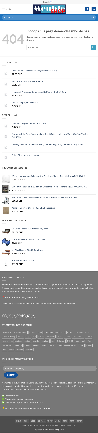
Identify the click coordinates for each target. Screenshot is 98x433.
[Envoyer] (92, 17)
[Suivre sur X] (18, 316)
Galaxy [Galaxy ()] (41, 337)
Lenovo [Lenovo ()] (5, 341)
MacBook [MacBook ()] (27, 341)
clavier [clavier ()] (20, 337)
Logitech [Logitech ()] (18, 341)
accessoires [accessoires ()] (7, 332)
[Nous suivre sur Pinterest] (28, 316)
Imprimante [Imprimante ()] (50, 337)
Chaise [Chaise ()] (69, 332)
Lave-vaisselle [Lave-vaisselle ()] (78, 337)
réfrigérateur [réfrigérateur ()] (8, 345)
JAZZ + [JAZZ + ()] (67, 337)
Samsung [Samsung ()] (18, 345)
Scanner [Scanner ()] (27, 345)
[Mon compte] (87, 9)
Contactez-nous (68, 425)
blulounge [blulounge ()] (54, 332)
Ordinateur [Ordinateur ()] (60, 341)
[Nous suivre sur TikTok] (14, 316)
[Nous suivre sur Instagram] (9, 316)
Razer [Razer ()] (90, 341)
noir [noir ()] (52, 341)
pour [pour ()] (77, 341)
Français (49, 2)
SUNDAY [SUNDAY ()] (52, 345)
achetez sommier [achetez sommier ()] (20, 332)
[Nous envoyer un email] (23, 316)
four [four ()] (34, 337)
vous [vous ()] (4, 350)
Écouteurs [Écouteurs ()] (29, 350)
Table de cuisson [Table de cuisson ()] (70, 345)
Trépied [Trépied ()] (89, 345)
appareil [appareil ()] (32, 332)
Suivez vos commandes (38, 425)
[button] (6, 9)
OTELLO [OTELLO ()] (70, 341)
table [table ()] (60, 345)
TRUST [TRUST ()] (81, 345)
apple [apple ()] (40, 332)
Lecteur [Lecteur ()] (89, 337)
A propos (54, 425)
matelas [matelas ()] (36, 341)
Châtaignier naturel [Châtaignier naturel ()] (82, 332)
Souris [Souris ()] (44, 345)
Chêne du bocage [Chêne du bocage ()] (9, 337)
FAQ (24, 425)
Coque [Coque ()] (27, 337)
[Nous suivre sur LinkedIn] (33, 316)
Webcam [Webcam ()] (19, 350)
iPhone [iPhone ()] (59, 337)
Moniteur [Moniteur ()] (45, 341)
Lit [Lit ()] (12, 341)
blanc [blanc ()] (46, 332)
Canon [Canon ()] (62, 332)
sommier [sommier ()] (36, 345)
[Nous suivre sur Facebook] (4, 316)
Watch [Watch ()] (11, 350)
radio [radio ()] (83, 341)
